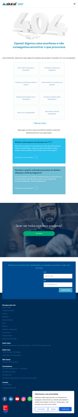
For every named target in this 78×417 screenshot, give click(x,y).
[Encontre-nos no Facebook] (4, 399)
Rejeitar (53, 409)
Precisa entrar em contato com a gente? (52, 83)
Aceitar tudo (65, 409)
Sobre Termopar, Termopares (11, 352)
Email (45, 280)
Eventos (4, 313)
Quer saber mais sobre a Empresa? (26, 69)
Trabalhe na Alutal (8, 310)
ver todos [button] (39, 233)
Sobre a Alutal (6, 307)
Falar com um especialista (26, 112)
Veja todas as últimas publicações (52, 112)
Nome (45, 272)
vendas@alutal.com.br (9, 388)
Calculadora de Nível (8, 372)
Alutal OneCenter (7, 320)
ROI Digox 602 (6, 375)
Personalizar (41, 409)
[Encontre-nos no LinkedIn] (11, 399)
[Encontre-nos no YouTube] (17, 399)
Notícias (4, 326)
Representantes (7, 335)
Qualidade (5, 317)
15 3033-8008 (6, 384)
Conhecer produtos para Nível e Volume (26, 83)
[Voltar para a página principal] (12, 3)
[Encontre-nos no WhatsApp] (29, 399)
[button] (74, 4)
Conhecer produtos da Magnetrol (52, 69)
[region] (53, 402)
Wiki (3, 323)
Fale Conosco (6, 332)
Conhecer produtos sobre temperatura (52, 98)
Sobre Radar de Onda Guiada (11, 355)
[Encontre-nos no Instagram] (23, 399)
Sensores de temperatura (10, 362)
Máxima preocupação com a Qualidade (26, 98)
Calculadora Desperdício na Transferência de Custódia (19, 378)
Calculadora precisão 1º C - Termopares (14, 368)
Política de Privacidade (9, 339)
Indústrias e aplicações (9, 329)
